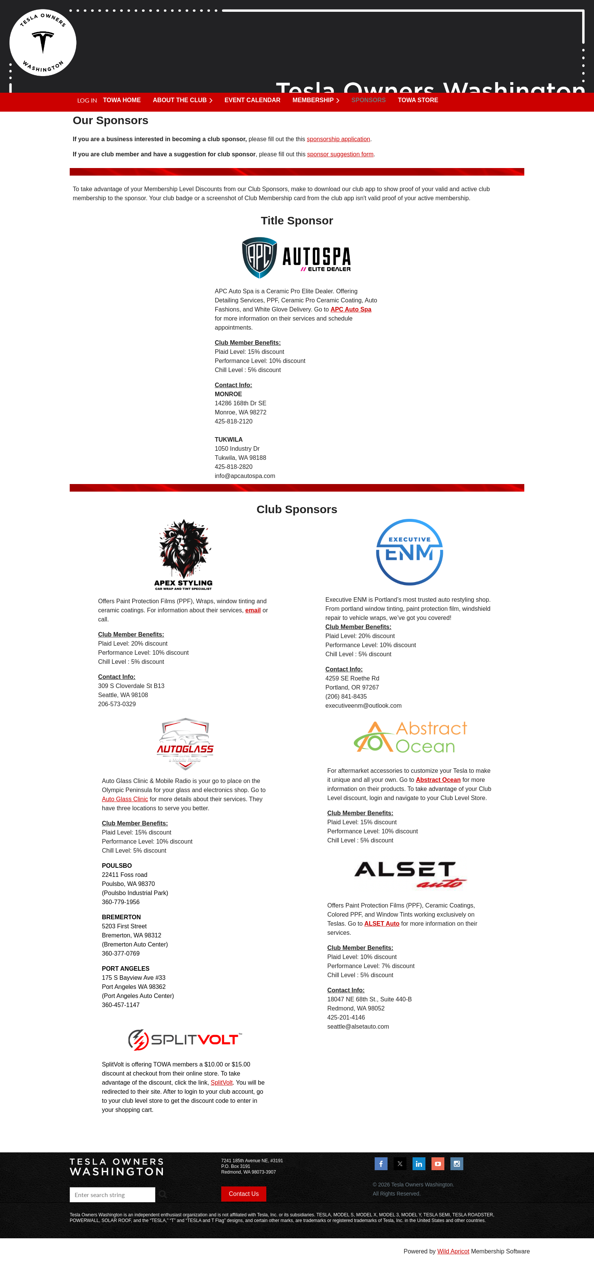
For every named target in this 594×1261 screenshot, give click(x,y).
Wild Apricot (453, 1251)
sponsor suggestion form (340, 154)
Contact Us (244, 1194)
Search (163, 1194)
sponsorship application (338, 139)
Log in (87, 100)
